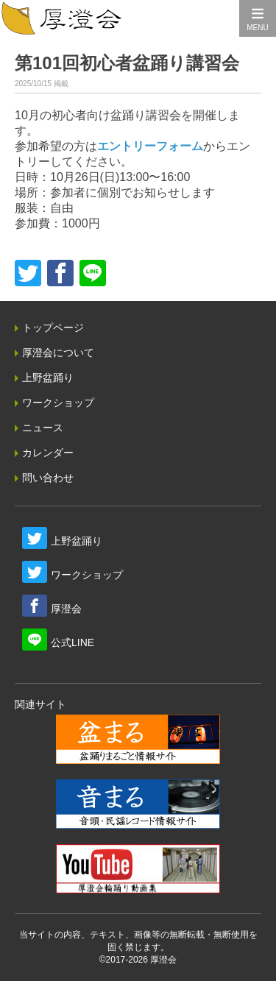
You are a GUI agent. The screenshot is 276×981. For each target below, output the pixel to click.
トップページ (53, 327)
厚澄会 (66, 609)
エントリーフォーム (150, 146)
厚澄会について (58, 352)
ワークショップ (58, 402)
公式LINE (72, 642)
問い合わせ (48, 478)
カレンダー (48, 452)
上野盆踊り (48, 377)
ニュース (42, 427)
